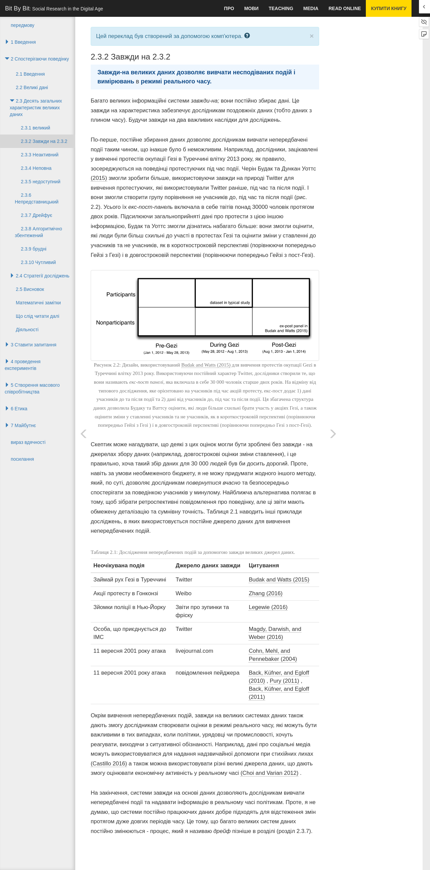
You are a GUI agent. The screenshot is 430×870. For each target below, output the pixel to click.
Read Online (345, 8)
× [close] (312, 35)
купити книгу (388, 8)
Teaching (281, 8)
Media (310, 8)
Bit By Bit (54, 8)
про (229, 8)
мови (251, 8)
